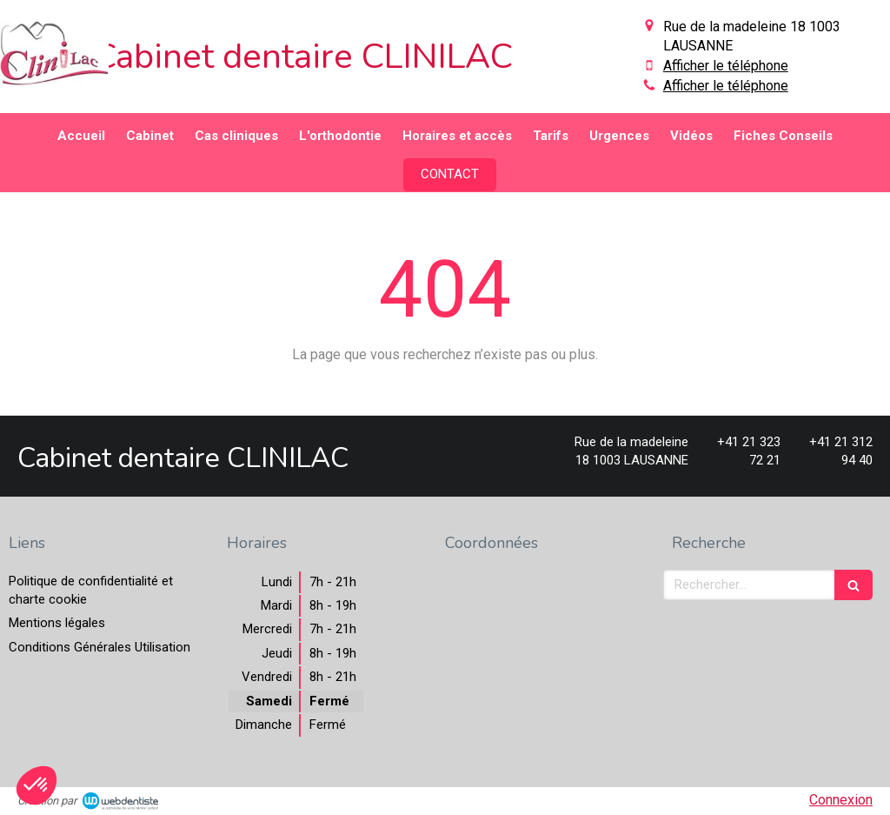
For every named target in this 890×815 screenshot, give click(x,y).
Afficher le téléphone (725, 65)
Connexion (841, 800)
